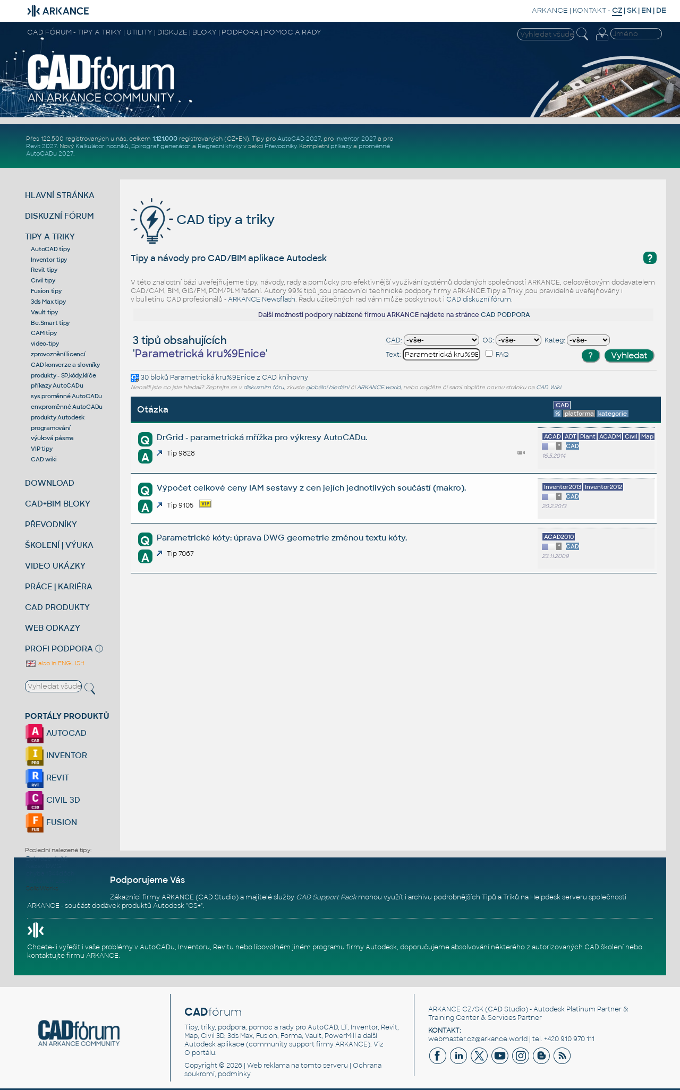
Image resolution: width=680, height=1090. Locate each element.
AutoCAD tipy (50, 249)
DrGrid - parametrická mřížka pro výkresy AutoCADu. (262, 437)
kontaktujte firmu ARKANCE (72, 955)
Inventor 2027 (355, 138)
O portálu (199, 1053)
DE (661, 10)
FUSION (51, 822)
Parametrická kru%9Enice (212, 378)
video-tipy (45, 343)
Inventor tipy (49, 259)
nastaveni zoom (49, 881)
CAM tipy (43, 333)
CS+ (194, 906)
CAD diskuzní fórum (478, 299)
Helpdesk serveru (558, 897)
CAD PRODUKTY (57, 607)
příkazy (341, 146)
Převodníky (280, 146)
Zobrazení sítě (46, 858)
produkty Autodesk (57, 417)
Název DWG (44, 866)
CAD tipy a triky (203, 219)
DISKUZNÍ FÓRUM (59, 216)
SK (631, 10)
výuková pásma (52, 438)
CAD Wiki (548, 387)
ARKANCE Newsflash (261, 299)
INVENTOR (56, 755)
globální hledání (327, 387)
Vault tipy (44, 312)
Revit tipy (44, 269)
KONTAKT (589, 10)
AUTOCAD (56, 733)
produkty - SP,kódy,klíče (63, 375)
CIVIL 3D (52, 800)
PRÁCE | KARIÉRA (58, 586)
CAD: (394, 340)
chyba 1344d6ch (50, 873)
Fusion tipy (46, 291)
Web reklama (268, 1065)
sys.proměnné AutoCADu (66, 396)
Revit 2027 (41, 146)
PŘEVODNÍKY (51, 524)
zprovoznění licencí (58, 354)
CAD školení (604, 947)
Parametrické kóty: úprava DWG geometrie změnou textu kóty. (282, 538)
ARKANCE (550, 10)
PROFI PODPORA (59, 648)
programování (50, 428)
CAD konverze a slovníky (65, 364)
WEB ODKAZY (52, 628)
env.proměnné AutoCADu (67, 406)
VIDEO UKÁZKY (55, 566)
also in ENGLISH (54, 663)
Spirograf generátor (161, 146)
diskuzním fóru (263, 387)
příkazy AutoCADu (57, 385)
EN (646, 10)
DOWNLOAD (49, 483)
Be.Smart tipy (50, 323)
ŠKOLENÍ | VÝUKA (59, 545)
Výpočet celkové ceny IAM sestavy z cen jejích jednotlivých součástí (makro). (311, 488)
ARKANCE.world (379, 387)
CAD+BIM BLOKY (57, 504)
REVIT (47, 778)
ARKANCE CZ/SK (455, 1009)
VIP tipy (41, 448)
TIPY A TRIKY (50, 236)
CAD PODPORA (505, 315)
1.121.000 (164, 138)
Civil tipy (43, 280)
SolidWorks (42, 888)
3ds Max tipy (48, 301)
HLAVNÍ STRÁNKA (60, 195)
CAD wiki (43, 459)
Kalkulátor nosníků (102, 146)
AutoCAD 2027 (299, 138)
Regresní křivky (220, 146)
